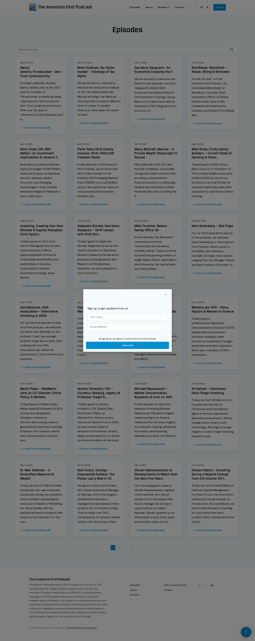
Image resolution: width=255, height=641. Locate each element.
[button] (166, 294)
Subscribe (127, 345)
